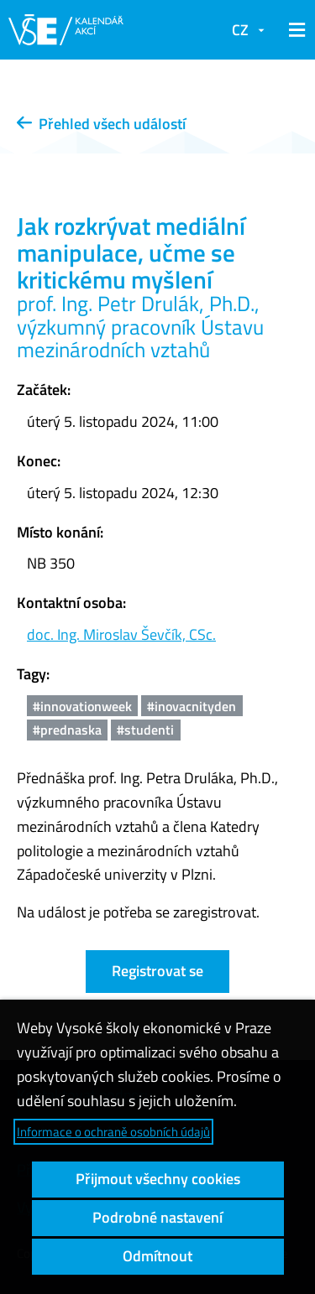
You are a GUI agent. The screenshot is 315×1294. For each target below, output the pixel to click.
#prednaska (67, 730)
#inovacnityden (191, 706)
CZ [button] (240, 29)
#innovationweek (82, 706)
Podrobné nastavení (157, 1217)
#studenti (145, 730)
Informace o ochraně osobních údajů (113, 1131)
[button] (294, 30)
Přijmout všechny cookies (158, 1178)
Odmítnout (157, 1256)
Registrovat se (157, 970)
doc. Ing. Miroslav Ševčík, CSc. (121, 634)
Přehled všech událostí (101, 123)
